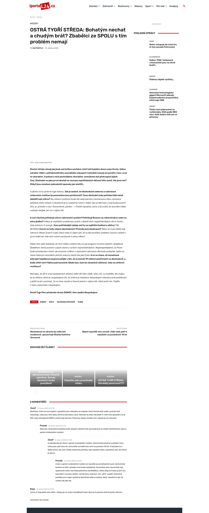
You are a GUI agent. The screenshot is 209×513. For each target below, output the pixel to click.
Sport (151, 41)
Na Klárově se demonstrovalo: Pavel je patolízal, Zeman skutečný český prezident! (46, 350)
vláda (80, 269)
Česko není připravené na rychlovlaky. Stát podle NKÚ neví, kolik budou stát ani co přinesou (163, 113)
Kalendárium (154, 57)
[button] (184, 6)
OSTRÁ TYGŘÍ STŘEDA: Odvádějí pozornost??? (111, 352)
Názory (39, 17)
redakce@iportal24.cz (109, 491)
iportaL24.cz (38, 48)
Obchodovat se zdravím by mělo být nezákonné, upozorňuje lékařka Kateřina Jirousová (50, 302)
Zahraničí (153, 89)
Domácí (46, 343)
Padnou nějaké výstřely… (161, 79)
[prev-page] (32, 362)
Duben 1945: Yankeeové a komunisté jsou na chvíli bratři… (162, 62)
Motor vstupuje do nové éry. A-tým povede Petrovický (163, 45)
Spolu (51, 269)
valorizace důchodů (66, 269)
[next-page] (36, 362)
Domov (43, 269)
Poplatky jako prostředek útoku (78, 352)
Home (32, 17)
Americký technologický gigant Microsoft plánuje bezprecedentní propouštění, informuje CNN (163, 96)
